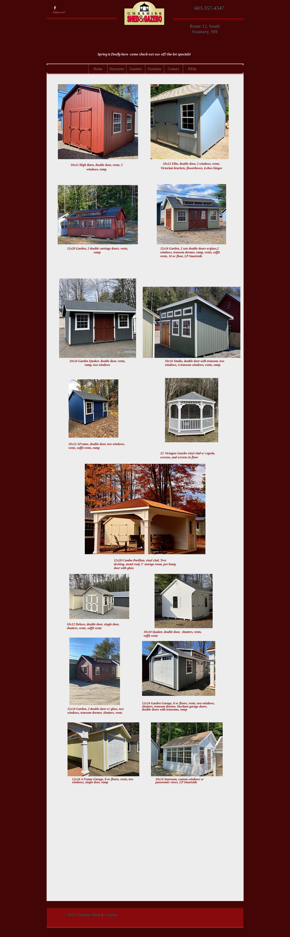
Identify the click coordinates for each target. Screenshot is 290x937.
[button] (116, 69)
